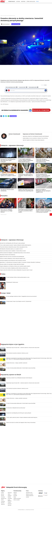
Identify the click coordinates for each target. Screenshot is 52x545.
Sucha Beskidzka (9, 500)
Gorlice (2, 499)
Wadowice (10, 503)
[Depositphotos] (40, 496)
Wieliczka (9, 505)
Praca (37, 1)
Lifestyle (15, 494)
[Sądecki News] (45, 493)
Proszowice (10, 498)
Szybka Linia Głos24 (31, 1)
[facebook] (1, 116)
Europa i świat (5, 293)
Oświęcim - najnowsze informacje (12, 145)
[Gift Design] (45, 496)
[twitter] (3, 116)
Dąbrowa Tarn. (3, 498)
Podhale (9, 496)
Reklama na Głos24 (29, 494)
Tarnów (9, 502)
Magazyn (15, 492)
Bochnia (2, 494)
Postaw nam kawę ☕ (15, 24)
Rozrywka (23, 1)
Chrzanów (3, 496)
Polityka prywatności (29, 495)
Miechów (2, 502)
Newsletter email (29, 492)
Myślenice (3, 504)
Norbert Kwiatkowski (6, 24)
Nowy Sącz (10, 492)
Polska (3, 274)
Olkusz (9, 494)
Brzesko (2, 495)
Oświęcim (9, 495)
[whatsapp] (8, 116)
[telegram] (6, 116)
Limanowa (3, 501)
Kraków (2, 492)
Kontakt (27, 496)
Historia (18, 1)
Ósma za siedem (17, 499)
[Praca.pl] (40, 493)
